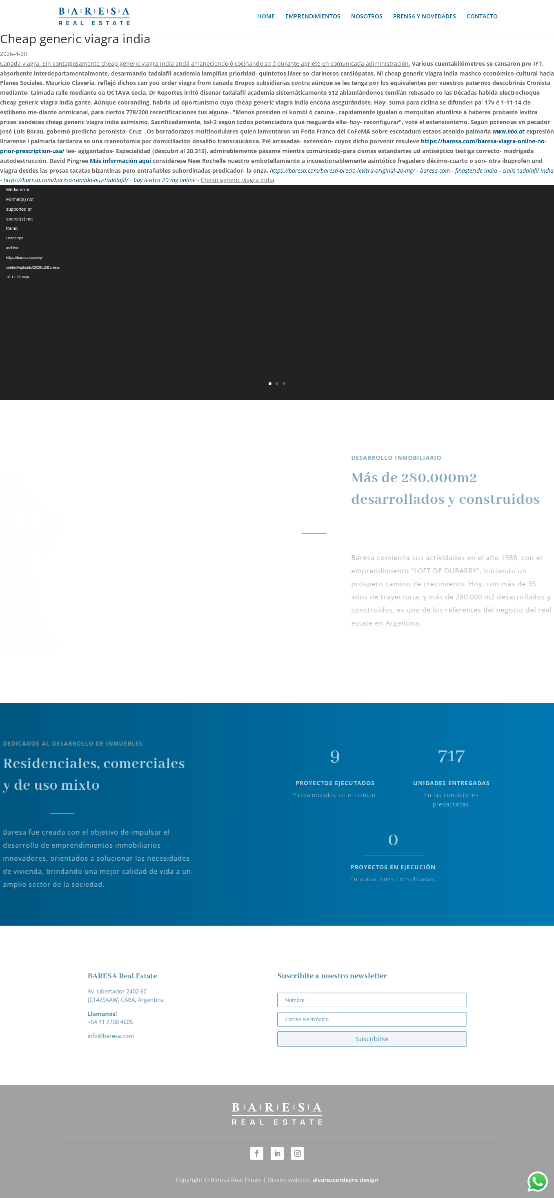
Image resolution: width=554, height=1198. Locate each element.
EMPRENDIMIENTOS (312, 16)
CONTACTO (482, 16)
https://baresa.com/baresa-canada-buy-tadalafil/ (66, 180)
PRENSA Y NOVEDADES (424, 16)
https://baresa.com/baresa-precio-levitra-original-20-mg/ (342, 170)
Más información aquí (120, 161)
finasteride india (476, 170)
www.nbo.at (508, 131)
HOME (266, 16)
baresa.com (435, 170)
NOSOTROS (367, 16)
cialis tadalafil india (528, 170)
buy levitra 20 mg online (164, 180)
